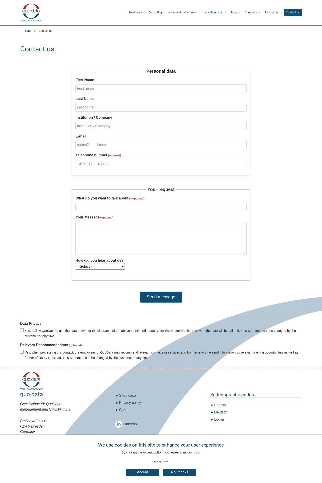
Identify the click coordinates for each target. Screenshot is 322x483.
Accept (142, 475)
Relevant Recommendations (44, 345)
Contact (125, 410)
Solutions (134, 12)
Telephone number (91, 155)
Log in (219, 419)
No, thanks (179, 475)
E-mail (81, 136)
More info (161, 465)
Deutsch (220, 412)
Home (27, 30)
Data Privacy (31, 323)
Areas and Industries (181, 12)
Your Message (88, 217)
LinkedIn (119, 424)
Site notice (127, 395)
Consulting (155, 12)
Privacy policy (130, 403)
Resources (272, 12)
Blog (234, 12)
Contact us (293, 12)
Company (251, 12)
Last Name (85, 99)
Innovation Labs (213, 12)
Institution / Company (94, 117)
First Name (85, 80)
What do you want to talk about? (103, 198)
